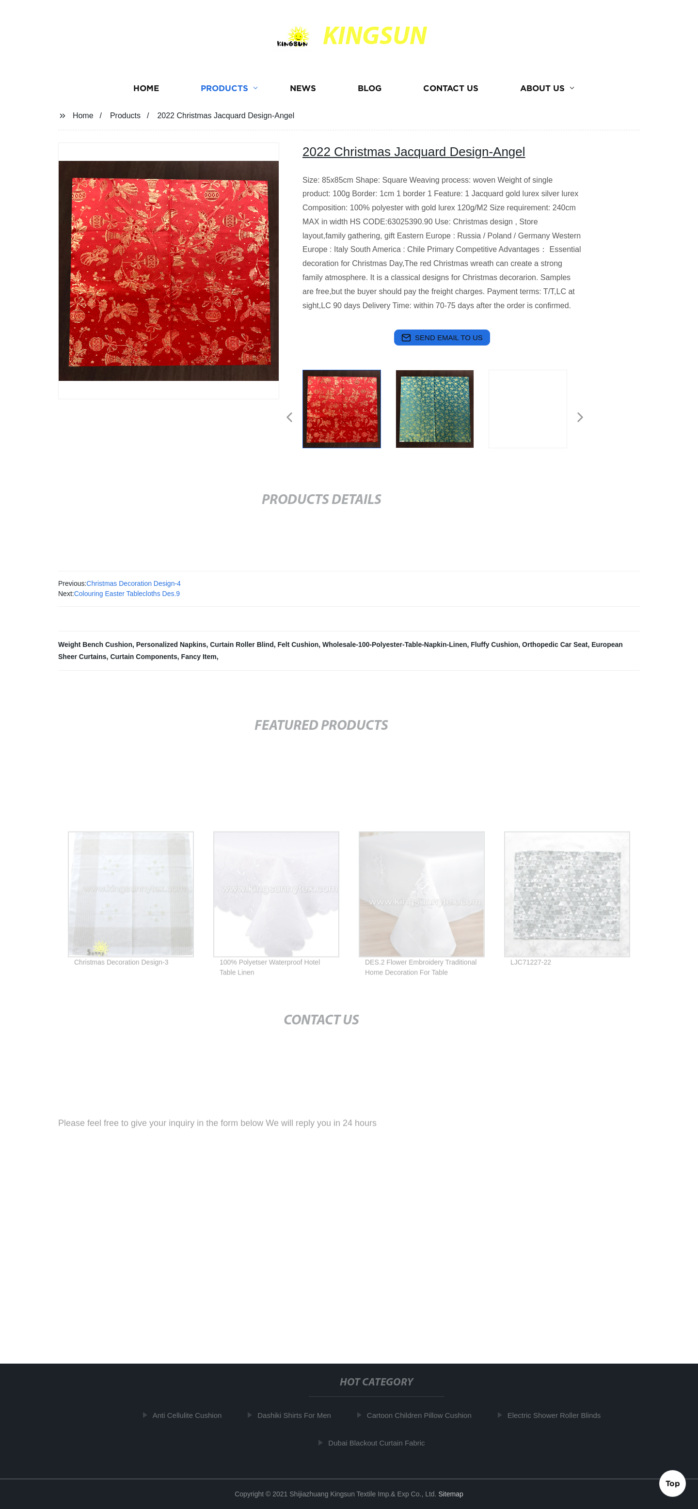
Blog (369, 88)
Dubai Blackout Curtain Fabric (381, 1443)
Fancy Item (199, 656)
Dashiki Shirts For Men (298, 1415)
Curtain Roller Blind (241, 644)
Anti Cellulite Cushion (191, 1415)
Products (224, 88)
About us (542, 88)
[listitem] (349, 413)
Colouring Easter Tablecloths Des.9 (127, 593)
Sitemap (450, 1494)
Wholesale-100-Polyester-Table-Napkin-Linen (394, 644)
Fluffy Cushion (494, 644)
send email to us (442, 338)
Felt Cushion (297, 644)
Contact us (450, 88)
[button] (289, 418)
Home (146, 88)
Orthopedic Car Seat (554, 644)
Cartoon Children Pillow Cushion (423, 1415)
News (303, 88)
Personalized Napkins (171, 644)
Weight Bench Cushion (95, 644)
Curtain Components (143, 656)
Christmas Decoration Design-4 (133, 583)
